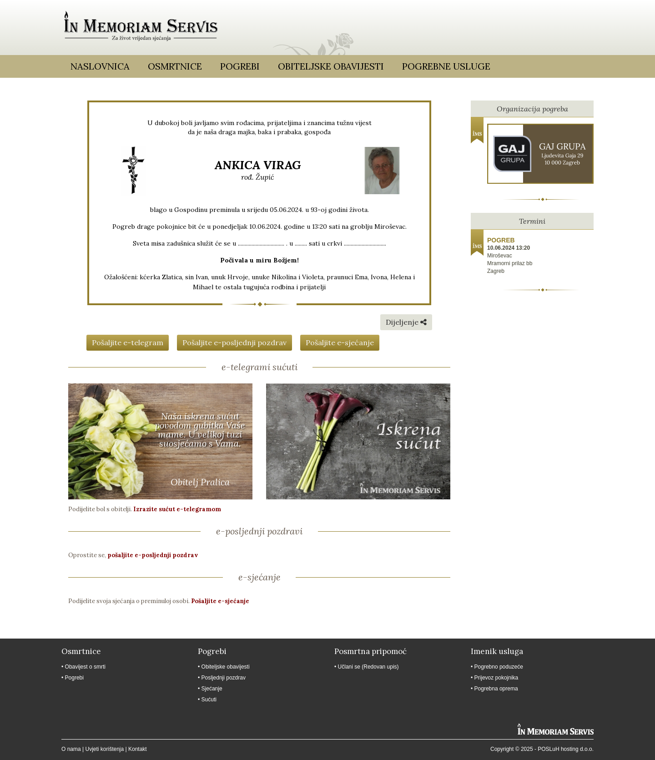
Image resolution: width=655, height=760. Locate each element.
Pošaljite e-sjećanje (340, 342)
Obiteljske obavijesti (331, 66)
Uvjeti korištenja (104, 749)
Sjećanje (212, 688)
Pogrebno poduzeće (498, 667)
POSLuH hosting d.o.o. (566, 749)
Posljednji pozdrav (224, 677)
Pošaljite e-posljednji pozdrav (234, 342)
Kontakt (137, 749)
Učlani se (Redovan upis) (368, 667)
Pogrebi (240, 66)
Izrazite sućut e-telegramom (177, 509)
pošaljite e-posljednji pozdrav (152, 555)
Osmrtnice (175, 66)
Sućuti (209, 699)
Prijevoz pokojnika (496, 677)
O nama (71, 749)
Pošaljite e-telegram (127, 342)
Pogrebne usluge (446, 66)
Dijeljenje (406, 322)
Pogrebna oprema (496, 688)
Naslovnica (100, 66)
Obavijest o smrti (85, 667)
